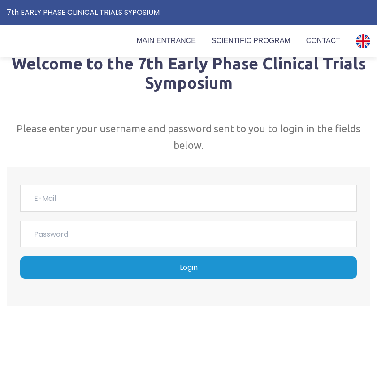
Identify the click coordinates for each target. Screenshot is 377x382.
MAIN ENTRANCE (165, 40)
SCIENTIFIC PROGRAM (251, 40)
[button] (363, 41)
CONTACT (323, 40)
